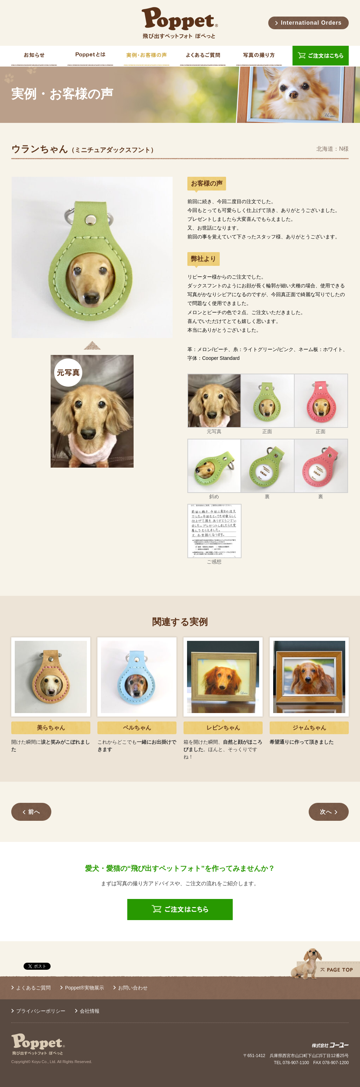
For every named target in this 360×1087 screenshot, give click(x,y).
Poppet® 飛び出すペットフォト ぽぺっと (180, 23)
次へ (326, 812)
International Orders (311, 23)
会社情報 (89, 1011)
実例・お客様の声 (62, 94)
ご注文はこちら (320, 56)
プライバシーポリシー (40, 1011)
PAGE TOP (325, 964)
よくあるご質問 (33, 988)
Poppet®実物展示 (84, 988)
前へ (34, 812)
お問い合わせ (133, 988)
